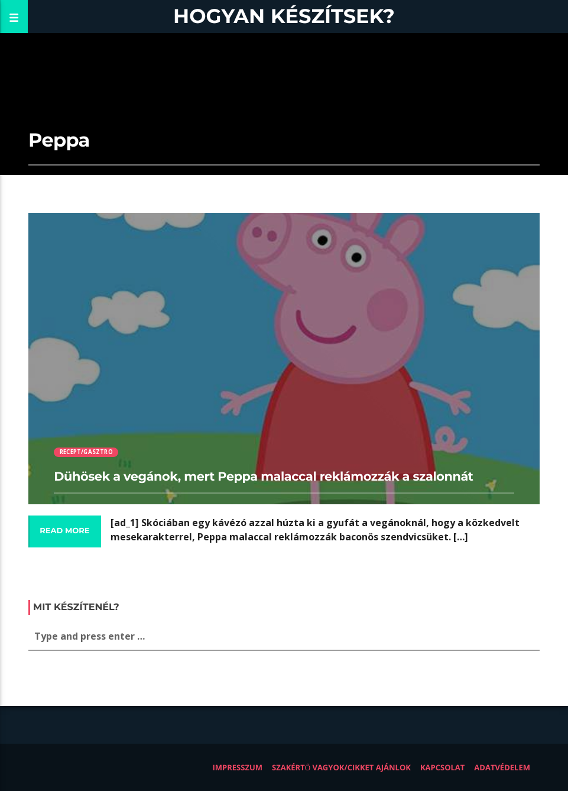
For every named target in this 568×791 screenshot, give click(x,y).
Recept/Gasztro (86, 452)
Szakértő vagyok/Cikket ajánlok (341, 767)
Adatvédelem (502, 767)
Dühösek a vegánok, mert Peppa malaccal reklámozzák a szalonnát (263, 476)
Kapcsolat (442, 767)
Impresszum (237, 767)
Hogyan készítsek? (284, 16)
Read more (64, 531)
